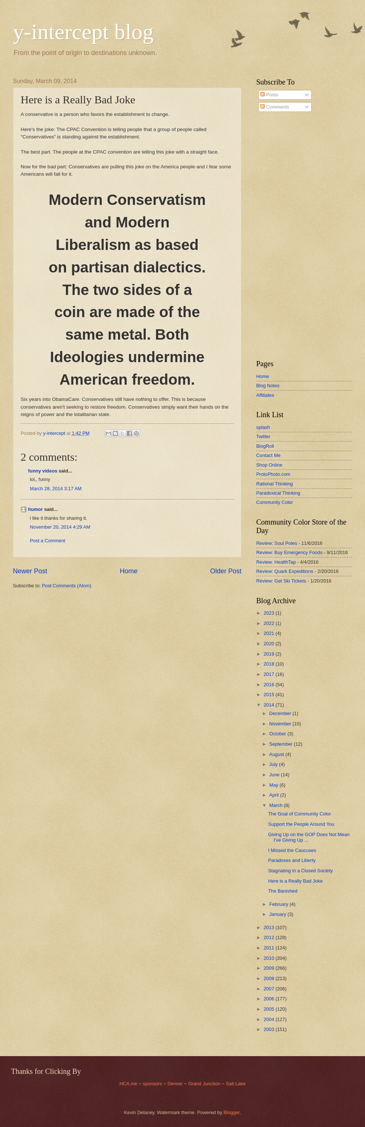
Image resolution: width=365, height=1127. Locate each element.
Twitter (263, 436)
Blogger (231, 1112)
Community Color (274, 502)
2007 (269, 989)
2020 (269, 643)
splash (263, 427)
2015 (269, 694)
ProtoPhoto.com (273, 474)
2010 (269, 958)
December (280, 713)
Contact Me (268, 455)
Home (129, 571)
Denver (175, 1083)
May (274, 785)
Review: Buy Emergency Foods (289, 552)
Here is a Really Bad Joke (295, 881)
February (279, 904)
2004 (269, 1019)
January (278, 914)
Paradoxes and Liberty (292, 860)
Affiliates (265, 395)
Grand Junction (204, 1083)
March (276, 805)
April (274, 795)
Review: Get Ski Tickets (281, 581)
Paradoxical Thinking (278, 493)
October (278, 733)
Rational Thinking (274, 484)
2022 (269, 623)
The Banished (282, 891)
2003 (269, 1029)
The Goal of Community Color (299, 814)
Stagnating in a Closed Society (300, 870)
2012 (269, 937)
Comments (274, 107)
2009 (269, 968)
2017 (269, 674)
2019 (269, 654)
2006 (269, 998)
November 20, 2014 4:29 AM (60, 527)
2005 (269, 1009)
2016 (269, 684)
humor (35, 509)
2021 (269, 633)
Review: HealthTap (276, 562)
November (280, 723)
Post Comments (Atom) (66, 585)
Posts (269, 94)
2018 (269, 664)
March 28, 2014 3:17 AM (55, 488)
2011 (269, 948)
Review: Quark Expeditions (284, 571)
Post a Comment (47, 540)
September (281, 744)
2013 (269, 927)
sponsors (153, 1083)
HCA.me (128, 1083)
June (275, 774)
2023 (269, 613)
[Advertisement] (278, 236)
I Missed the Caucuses (292, 850)
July (274, 764)
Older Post (225, 571)
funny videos (42, 471)
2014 (269, 705)
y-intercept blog (83, 32)
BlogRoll (265, 446)
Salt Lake (236, 1083)
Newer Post (30, 571)
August (277, 754)
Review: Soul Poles (276, 543)
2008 (269, 978)
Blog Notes (267, 385)
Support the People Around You (301, 824)
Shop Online (269, 465)
